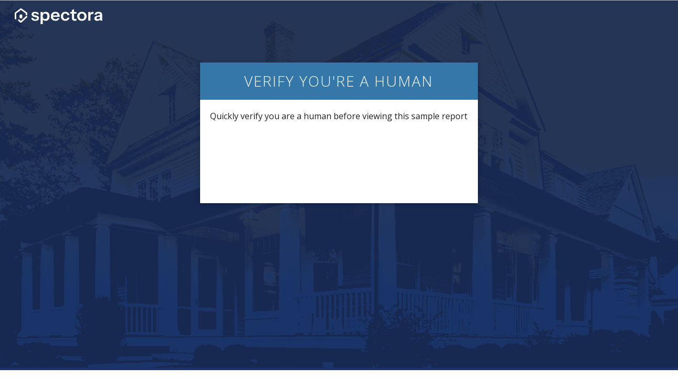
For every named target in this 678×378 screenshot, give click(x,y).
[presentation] (339, 161)
